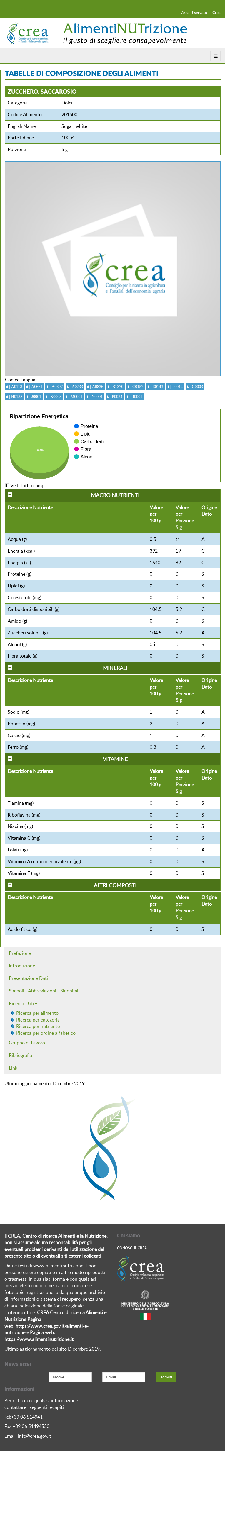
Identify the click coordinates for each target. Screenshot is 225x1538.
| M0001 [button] (74, 396)
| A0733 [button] (76, 386)
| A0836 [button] (96, 386)
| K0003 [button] (54, 396)
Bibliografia (20, 1055)
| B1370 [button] (116, 386)
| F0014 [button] (176, 386)
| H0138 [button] (15, 396)
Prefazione (20, 953)
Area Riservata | (195, 12)
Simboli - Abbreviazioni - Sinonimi (43, 990)
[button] (154, 644)
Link (13, 1068)
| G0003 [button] (196, 386)
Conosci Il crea (132, 1247)
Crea (216, 12)
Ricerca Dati (23, 1003)
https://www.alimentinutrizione (36, 1339)
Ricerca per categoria (38, 1020)
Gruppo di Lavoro (27, 1042)
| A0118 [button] (15, 386)
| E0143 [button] (156, 386)
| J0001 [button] (34, 396)
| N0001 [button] (95, 396)
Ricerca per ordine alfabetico (46, 1033)
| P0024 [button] (115, 396)
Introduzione (22, 965)
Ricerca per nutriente (38, 1026)
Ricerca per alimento (37, 1013)
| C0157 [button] (136, 386)
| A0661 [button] (35, 386)
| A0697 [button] (55, 386)
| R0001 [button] (135, 396)
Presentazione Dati (28, 978)
